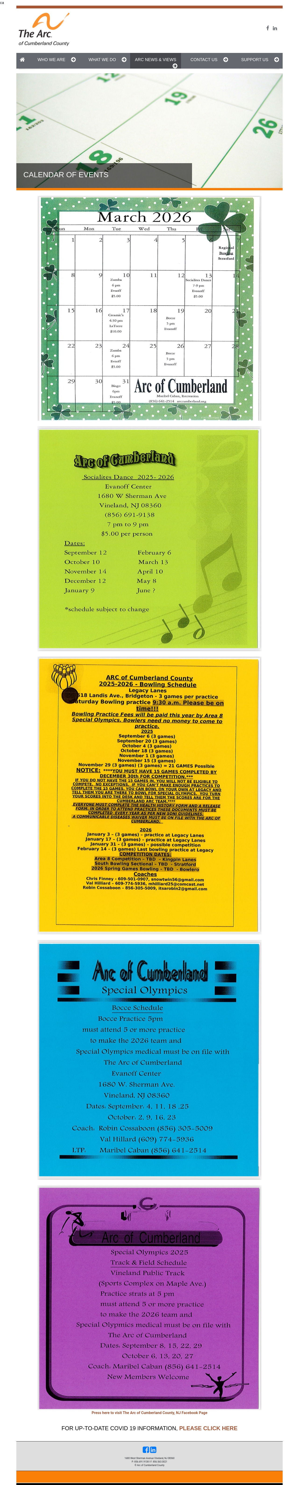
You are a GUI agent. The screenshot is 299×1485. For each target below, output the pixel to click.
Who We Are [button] (57, 59)
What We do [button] (108, 59)
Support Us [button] (260, 59)
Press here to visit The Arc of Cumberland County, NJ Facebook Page (149, 1413)
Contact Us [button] (209, 59)
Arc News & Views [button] (156, 63)
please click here (208, 1428)
